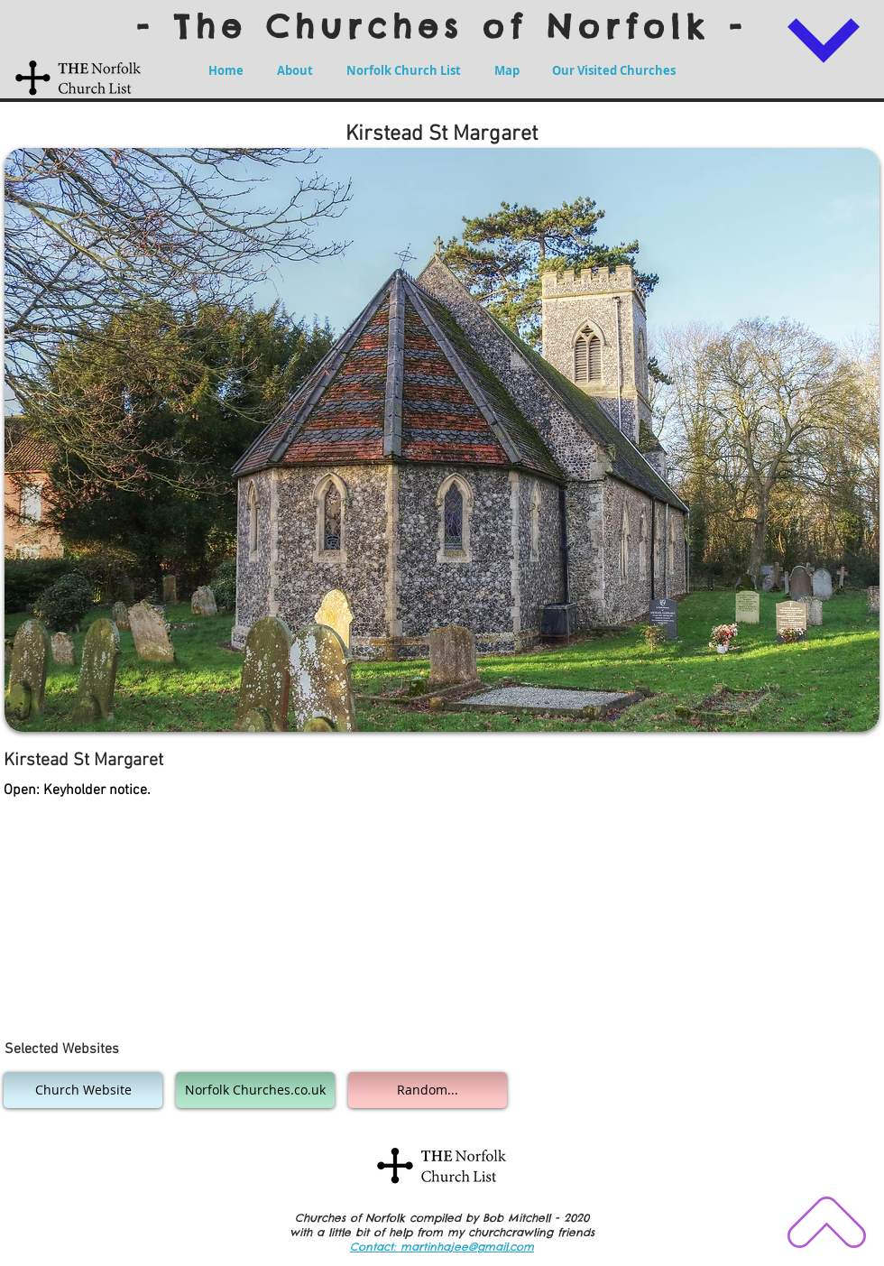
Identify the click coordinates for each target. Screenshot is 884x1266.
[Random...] (427, 1090)
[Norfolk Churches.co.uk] (255, 1090)
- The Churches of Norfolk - (442, 26)
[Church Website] (83, 1090)
